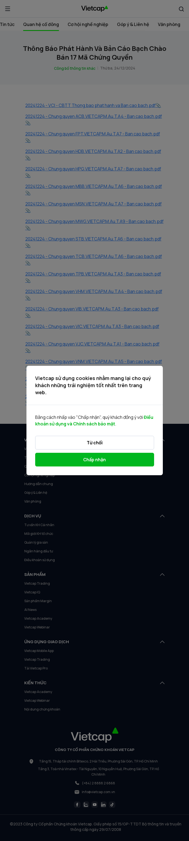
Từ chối (95, 443)
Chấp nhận (94, 460)
